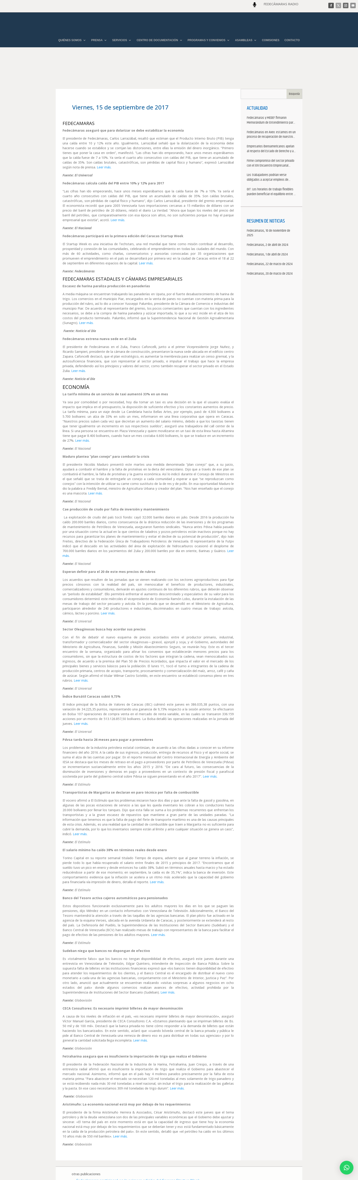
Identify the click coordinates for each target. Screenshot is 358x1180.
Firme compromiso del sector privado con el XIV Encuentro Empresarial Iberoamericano (270, 137)
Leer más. (104, 141)
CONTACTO (292, 40)
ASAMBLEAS (243, 40)
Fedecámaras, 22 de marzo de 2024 (269, 238)
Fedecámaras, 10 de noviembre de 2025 (268, 207)
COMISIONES (270, 40)
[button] (346, 1168)
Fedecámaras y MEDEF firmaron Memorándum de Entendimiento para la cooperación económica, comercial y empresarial (271, 94)
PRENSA (97, 40)
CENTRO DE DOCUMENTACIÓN (157, 40)
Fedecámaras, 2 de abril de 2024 (267, 219)
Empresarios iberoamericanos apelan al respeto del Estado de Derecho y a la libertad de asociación (270, 123)
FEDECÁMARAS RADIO (281, 4)
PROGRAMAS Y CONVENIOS (207, 40)
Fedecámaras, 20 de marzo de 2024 (269, 248)
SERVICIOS (119, 40)
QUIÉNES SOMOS (70, 40)
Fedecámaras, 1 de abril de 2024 (267, 228)
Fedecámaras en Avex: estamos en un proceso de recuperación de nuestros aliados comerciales (271, 109)
